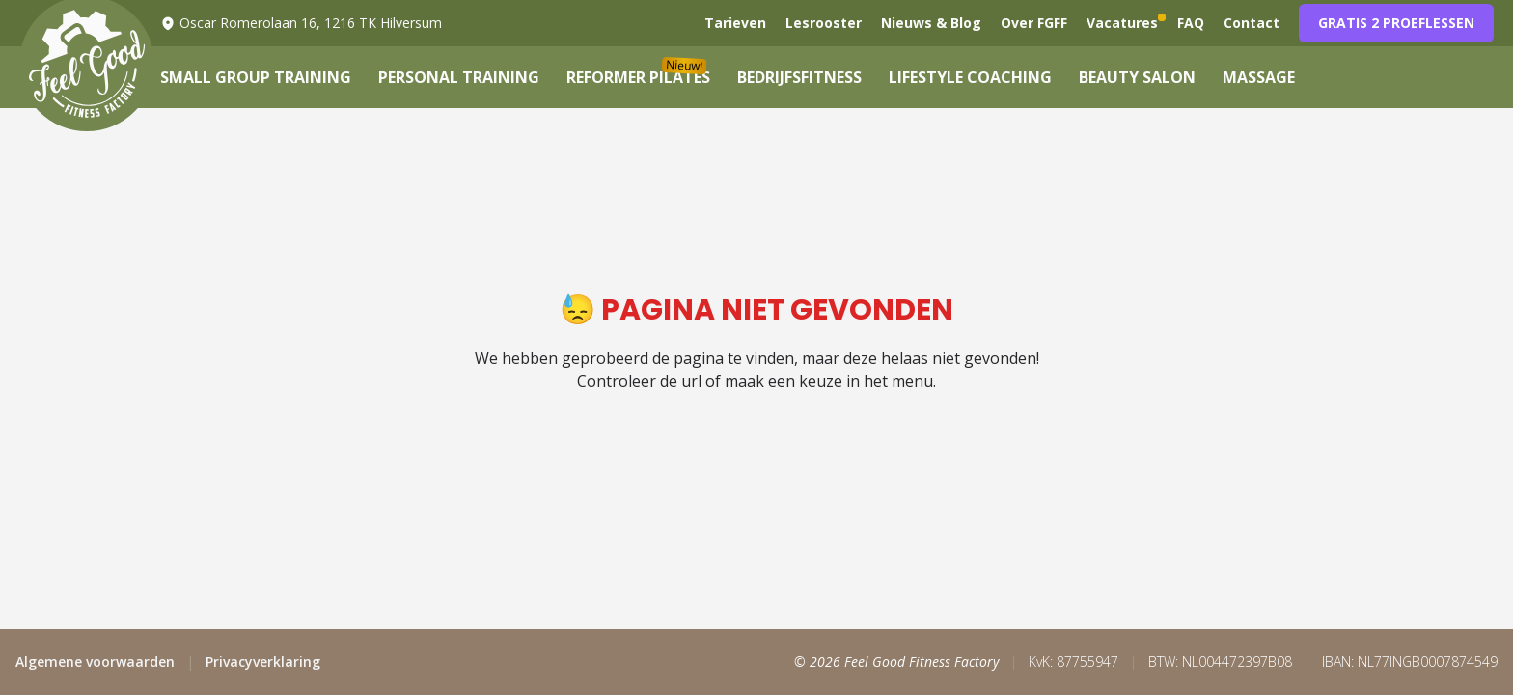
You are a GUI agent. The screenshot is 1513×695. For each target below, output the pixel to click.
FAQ (1190, 23)
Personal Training (458, 77)
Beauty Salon (1137, 77)
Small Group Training (255, 77)
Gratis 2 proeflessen (1396, 23)
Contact (1251, 23)
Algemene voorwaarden (95, 662)
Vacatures (1122, 23)
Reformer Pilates (638, 77)
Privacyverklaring (263, 662)
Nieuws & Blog (931, 23)
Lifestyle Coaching (970, 77)
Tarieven (735, 23)
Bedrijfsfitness (799, 77)
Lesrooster (823, 23)
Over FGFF (1034, 23)
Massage (1259, 77)
